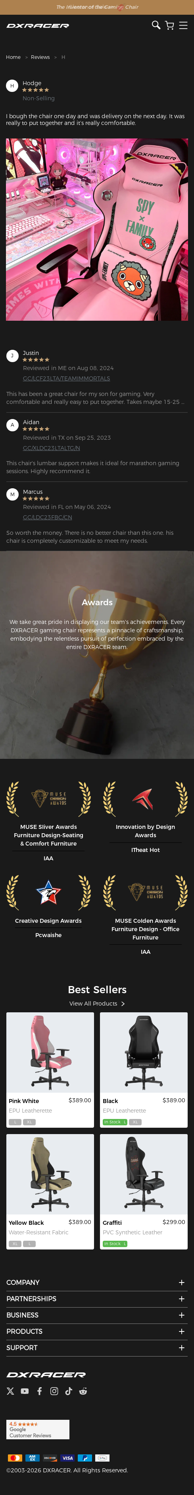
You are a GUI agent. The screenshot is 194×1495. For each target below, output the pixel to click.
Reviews (40, 57)
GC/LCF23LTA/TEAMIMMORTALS (64, 378)
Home (13, 57)
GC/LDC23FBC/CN (47, 517)
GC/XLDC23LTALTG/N (51, 448)
